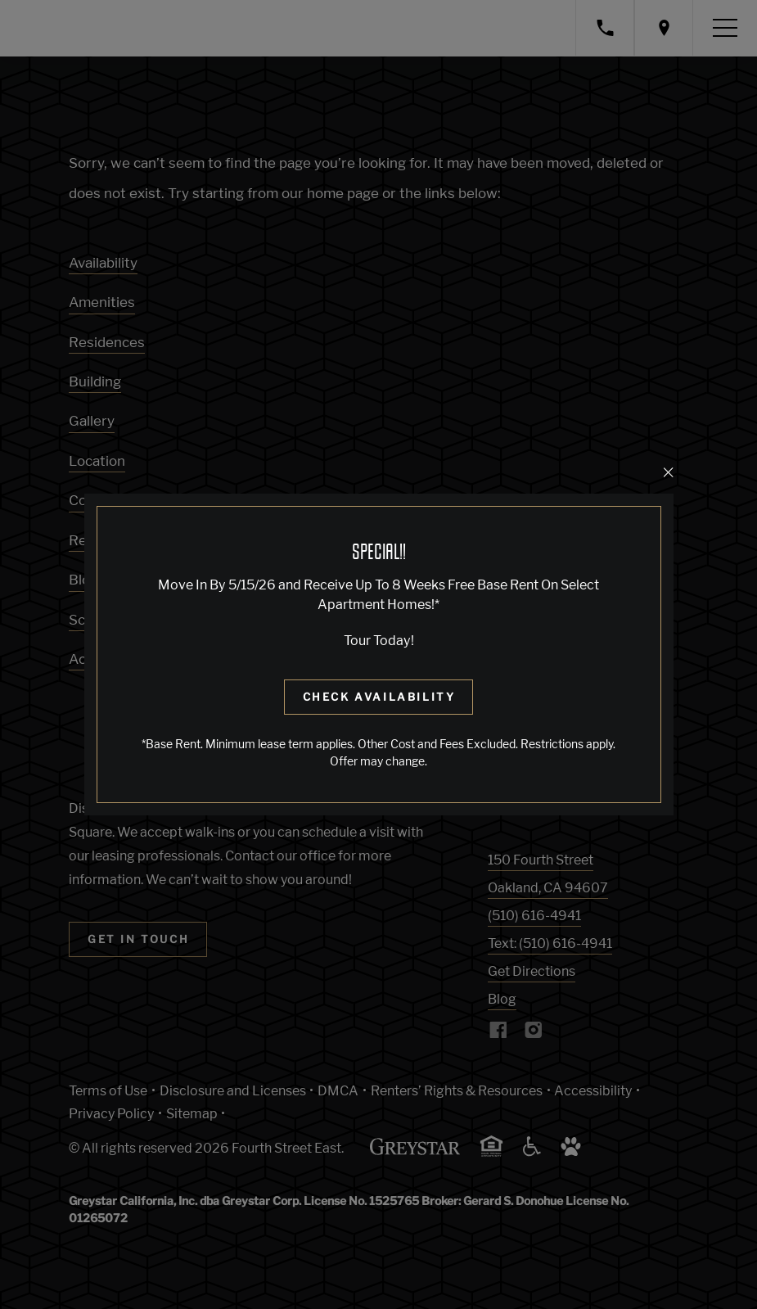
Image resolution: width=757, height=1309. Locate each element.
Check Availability (379, 696)
